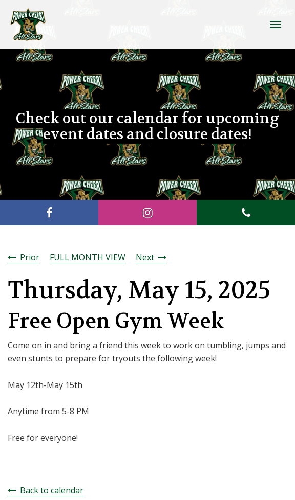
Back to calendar (51, 490)
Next (145, 257)
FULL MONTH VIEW (87, 257)
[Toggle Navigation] (275, 24)
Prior (29, 257)
